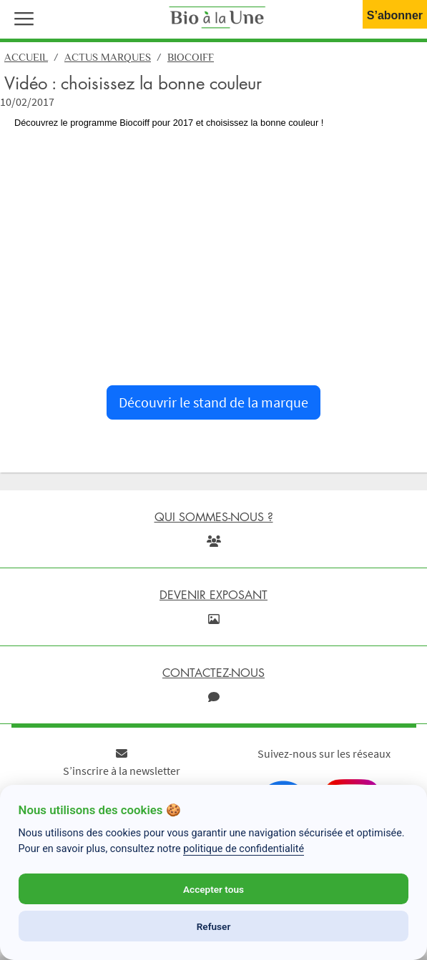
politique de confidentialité (243, 849)
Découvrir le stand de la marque (213, 402)
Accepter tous (213, 889)
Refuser (214, 926)
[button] (20, 17)
